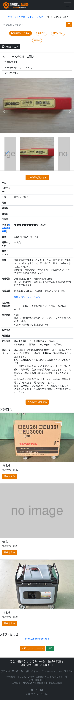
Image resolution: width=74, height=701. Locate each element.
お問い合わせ (31, 671)
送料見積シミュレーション (27, 297)
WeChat (58, 33)
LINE (41, 33)
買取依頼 (5, 671)
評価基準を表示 (6, 228)
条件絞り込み (10, 47)
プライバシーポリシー (51, 671)
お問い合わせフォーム (32, 648)
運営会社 (68, 671)
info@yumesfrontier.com (37, 639)
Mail (37, 40)
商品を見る (9, 476)
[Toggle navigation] (67, 5)
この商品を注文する (37, 177)
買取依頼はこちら (20, 33)
